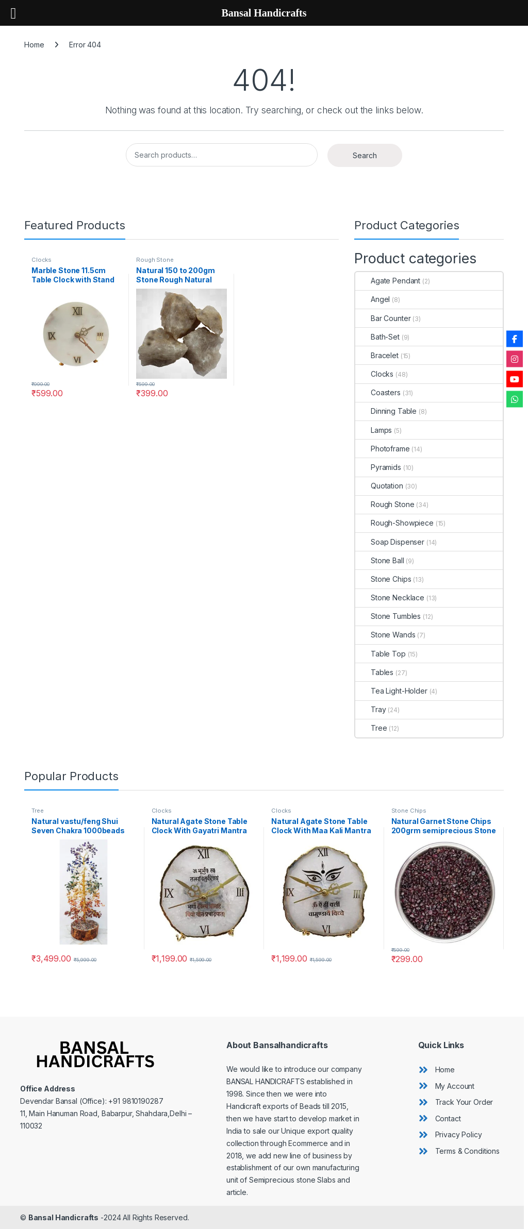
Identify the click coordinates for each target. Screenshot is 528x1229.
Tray (370, 709)
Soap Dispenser (389, 541)
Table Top (380, 653)
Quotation (379, 485)
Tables (374, 672)
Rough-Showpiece (394, 522)
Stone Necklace (389, 597)
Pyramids (378, 467)
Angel (372, 299)
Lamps (373, 430)
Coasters (378, 392)
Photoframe (382, 448)
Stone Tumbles (388, 616)
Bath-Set (377, 336)
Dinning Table (386, 411)
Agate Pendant (387, 280)
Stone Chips (383, 579)
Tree (371, 727)
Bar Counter (382, 318)
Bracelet (377, 355)
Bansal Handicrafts (63, 1217)
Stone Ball (379, 560)
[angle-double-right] (436, 1070)
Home (34, 44)
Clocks (41, 259)
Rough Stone (154, 259)
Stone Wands (385, 634)
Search (365, 155)
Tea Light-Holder (391, 690)
